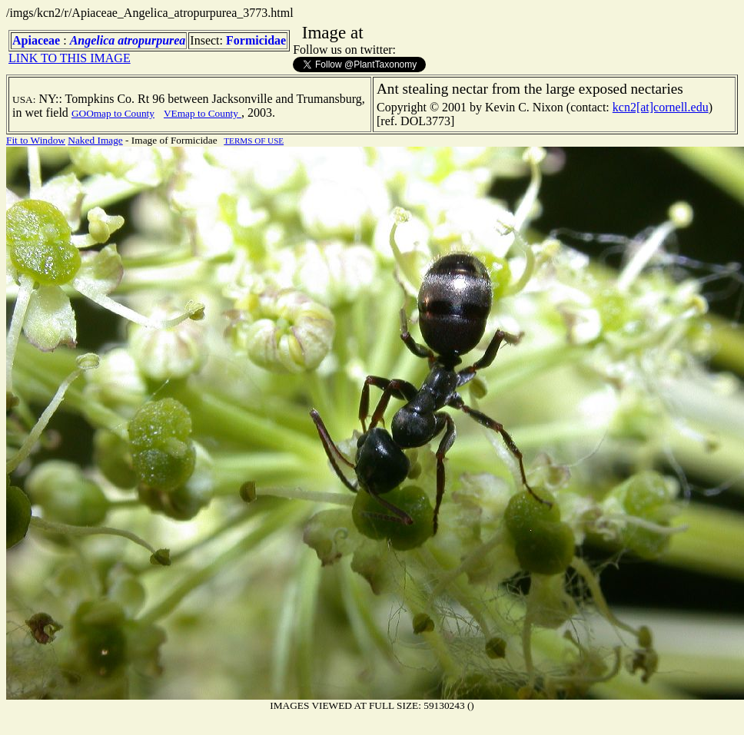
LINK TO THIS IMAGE (69, 58)
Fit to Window (35, 140)
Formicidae (256, 40)
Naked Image (95, 140)
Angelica (92, 40)
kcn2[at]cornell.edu (661, 107)
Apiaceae (36, 40)
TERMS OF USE (254, 140)
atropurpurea (151, 40)
